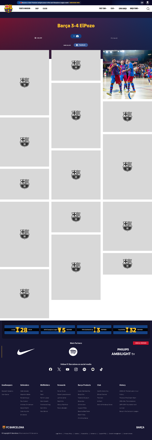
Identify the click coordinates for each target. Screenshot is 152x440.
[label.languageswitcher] (142, 3)
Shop (37, 9)
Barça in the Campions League (128, 410)
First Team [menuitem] (103, 9)
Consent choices (128, 432)
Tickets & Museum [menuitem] (24, 9)
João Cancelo (24, 390)
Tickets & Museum (83, 397)
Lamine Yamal (61, 397)
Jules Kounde (24, 410)
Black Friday (81, 413)
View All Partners (140, 342)
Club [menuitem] (112, 9)
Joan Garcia (5, 393)
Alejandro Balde (25, 393)
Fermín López (44, 397)
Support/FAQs (82, 407)
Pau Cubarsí (24, 400)
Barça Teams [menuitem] (134, 9)
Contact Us (93, 432)
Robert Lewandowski (64, 393)
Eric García (23, 413)
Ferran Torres (61, 390)
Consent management (115, 432)
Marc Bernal (44, 410)
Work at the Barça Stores (104, 403)
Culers (45, 9)
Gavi (41, 390)
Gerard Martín (24, 407)
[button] (148, 8)
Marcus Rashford (62, 403)
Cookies (77, 432)
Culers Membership (84, 390)
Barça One (81, 393)
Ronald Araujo (24, 397)
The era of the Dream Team (127, 397)
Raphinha (60, 400)
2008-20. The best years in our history (128, 391)
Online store (81, 403)
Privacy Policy (68, 432)
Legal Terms (59, 432)
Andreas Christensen (26, 403)
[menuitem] (147, 2)
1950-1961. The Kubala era (127, 400)
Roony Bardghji (62, 407)
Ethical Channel (102, 393)
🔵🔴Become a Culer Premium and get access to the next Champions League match (49, 3)
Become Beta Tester (84, 410)
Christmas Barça (83, 417)
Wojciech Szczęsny (7, 390)
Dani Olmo (43, 407)
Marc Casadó (44, 400)
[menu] (147, 3)
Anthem (99, 400)
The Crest (100, 397)
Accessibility (84, 432)
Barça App (81, 400)
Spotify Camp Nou (103, 390)
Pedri (42, 393)
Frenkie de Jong (45, 403)
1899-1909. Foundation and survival (127, 405)
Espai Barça (123, 9)
